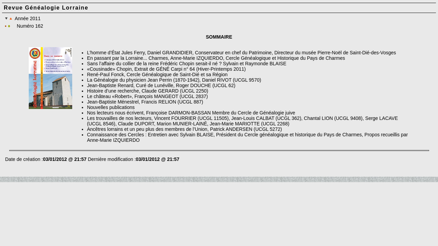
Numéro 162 (30, 26)
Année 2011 (22, 18)
